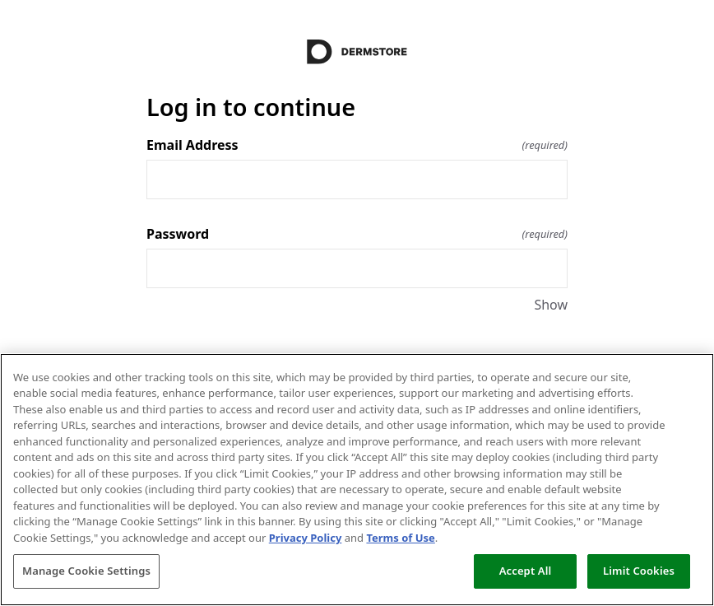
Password (357, 234)
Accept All (525, 570)
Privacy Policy (305, 537)
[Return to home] (357, 52)
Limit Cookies (639, 570)
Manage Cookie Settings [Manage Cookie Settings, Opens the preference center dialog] (86, 570)
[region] (357, 479)
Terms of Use (400, 537)
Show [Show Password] (551, 305)
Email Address (357, 145)
